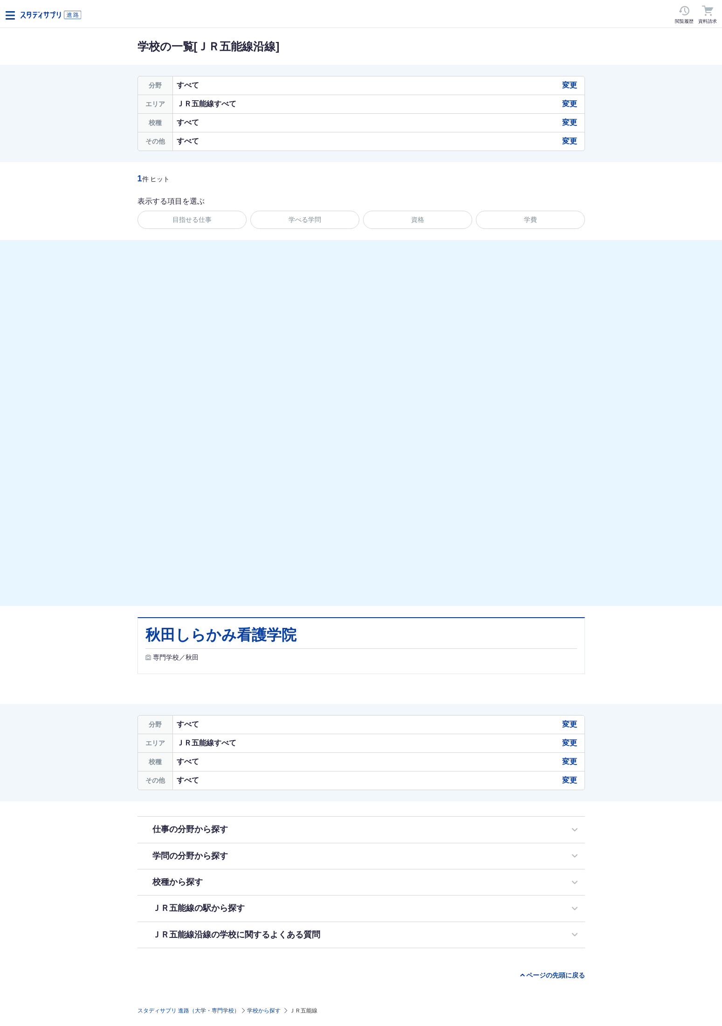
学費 (530, 219)
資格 (417, 219)
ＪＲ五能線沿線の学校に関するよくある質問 (236, 934)
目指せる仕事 (192, 219)
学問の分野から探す (190, 856)
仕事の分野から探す (190, 829)
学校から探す (264, 1010)
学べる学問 (305, 219)
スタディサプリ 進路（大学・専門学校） (189, 1010)
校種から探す (177, 882)
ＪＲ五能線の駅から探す (198, 908)
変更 (569, 85)
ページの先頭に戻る (555, 975)
